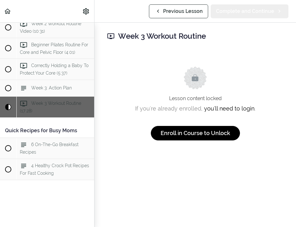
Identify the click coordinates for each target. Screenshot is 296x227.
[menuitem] (86, 11)
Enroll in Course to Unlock (195, 133)
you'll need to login (229, 108)
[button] (8, 11)
